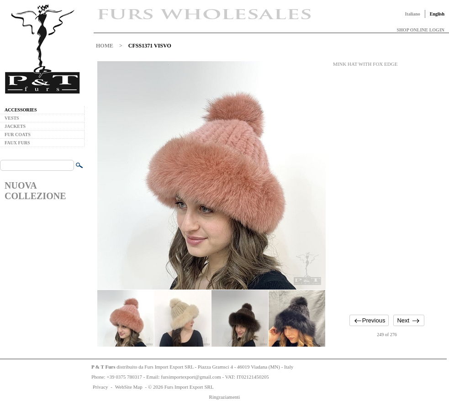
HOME (104, 45)
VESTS (12, 118)
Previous (374, 320)
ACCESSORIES (21, 109)
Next (403, 320)
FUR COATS (18, 134)
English (437, 13)
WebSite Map (129, 387)
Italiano (412, 13)
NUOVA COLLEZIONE (35, 190)
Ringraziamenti (224, 397)
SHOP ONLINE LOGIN (420, 29)
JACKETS (15, 126)
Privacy (100, 387)
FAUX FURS (17, 142)
